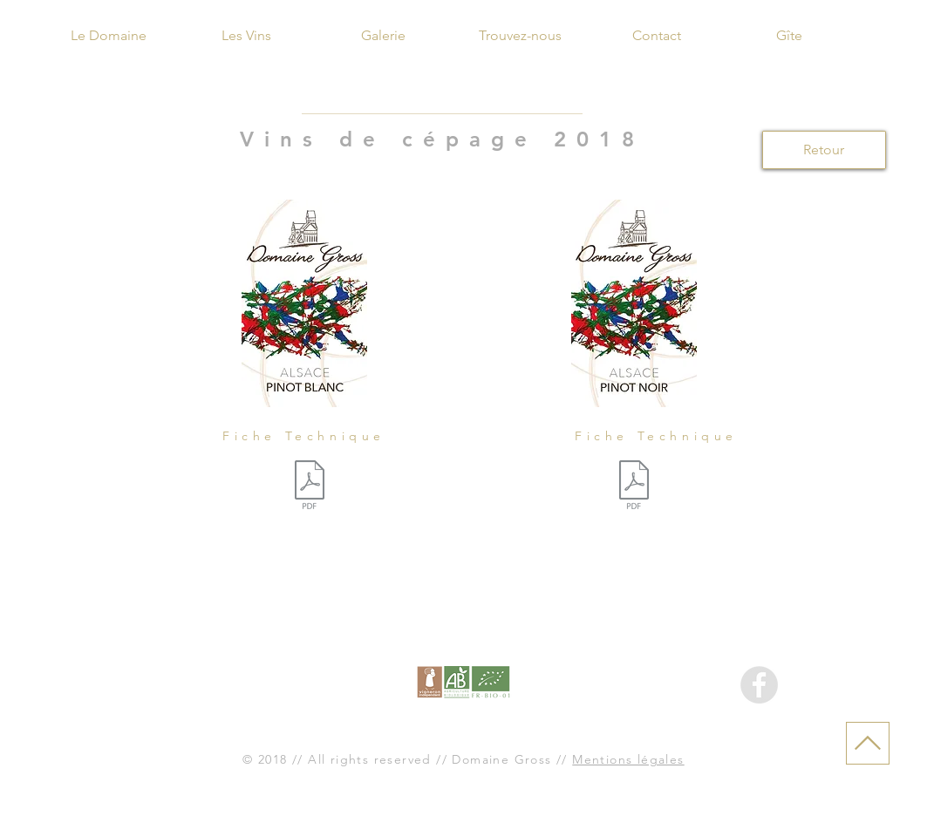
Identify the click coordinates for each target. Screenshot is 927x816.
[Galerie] (384, 35)
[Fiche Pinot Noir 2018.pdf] (634, 487)
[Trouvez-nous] (521, 35)
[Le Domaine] (109, 35)
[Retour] (824, 150)
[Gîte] (789, 35)
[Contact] (657, 35)
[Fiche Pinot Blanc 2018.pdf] (309, 487)
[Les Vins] (247, 35)
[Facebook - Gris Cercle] (759, 685)
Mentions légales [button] (628, 759)
